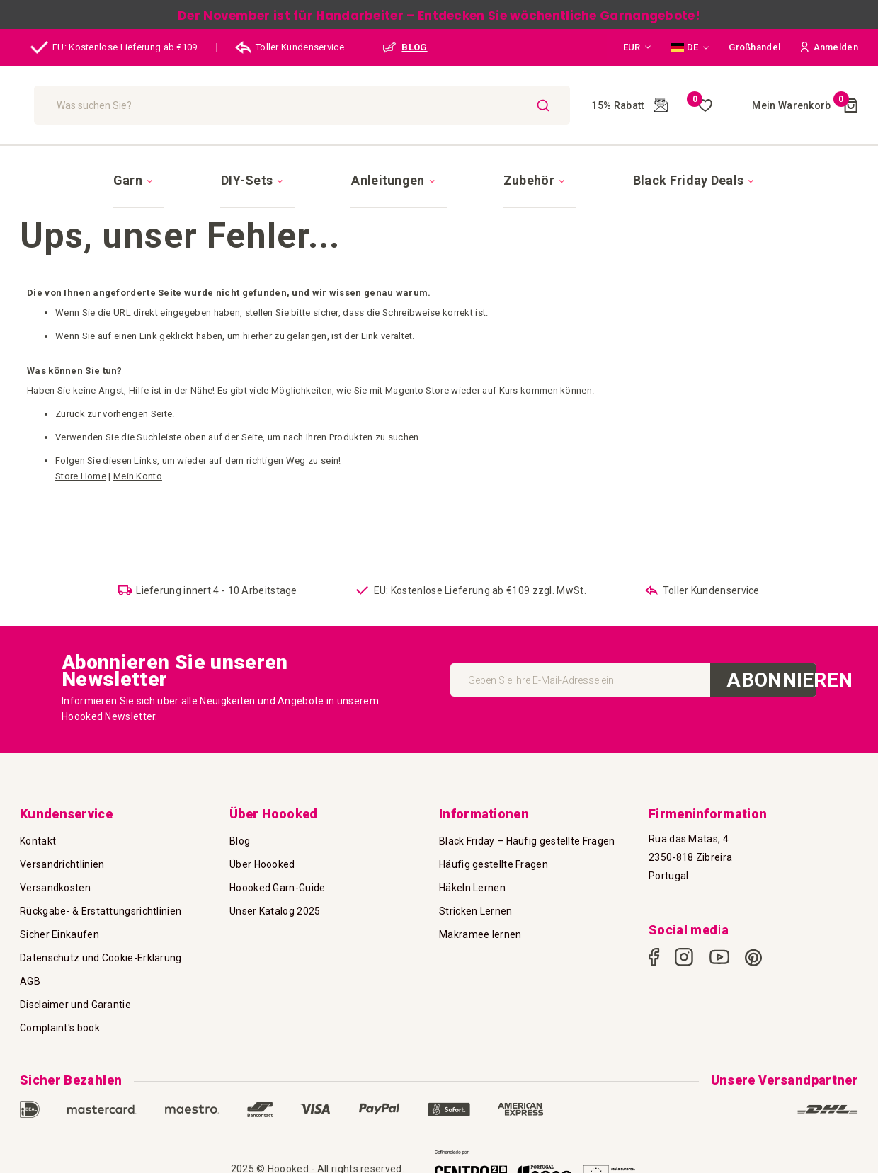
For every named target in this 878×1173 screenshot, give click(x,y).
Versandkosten (55, 887)
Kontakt (38, 841)
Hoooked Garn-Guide (277, 887)
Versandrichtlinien (62, 864)
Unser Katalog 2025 (274, 911)
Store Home (80, 451)
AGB (30, 981)
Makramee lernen (480, 934)
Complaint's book (60, 1028)
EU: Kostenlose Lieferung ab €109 (114, 47)
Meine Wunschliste (670, 105)
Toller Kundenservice (289, 47)
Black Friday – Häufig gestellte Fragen (527, 841)
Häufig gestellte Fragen (493, 864)
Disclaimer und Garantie (75, 1004)
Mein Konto (137, 451)
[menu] (439, 167)
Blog (239, 841)
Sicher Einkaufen (59, 934)
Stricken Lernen (476, 911)
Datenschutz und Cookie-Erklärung (101, 957)
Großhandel (754, 47)
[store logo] (98, 105)
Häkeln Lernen (472, 887)
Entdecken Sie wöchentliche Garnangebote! (559, 15)
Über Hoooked (262, 864)
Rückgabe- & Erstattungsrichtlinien (100, 911)
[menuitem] (218, 168)
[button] (637, 47)
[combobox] (346, 105)
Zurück (70, 389)
